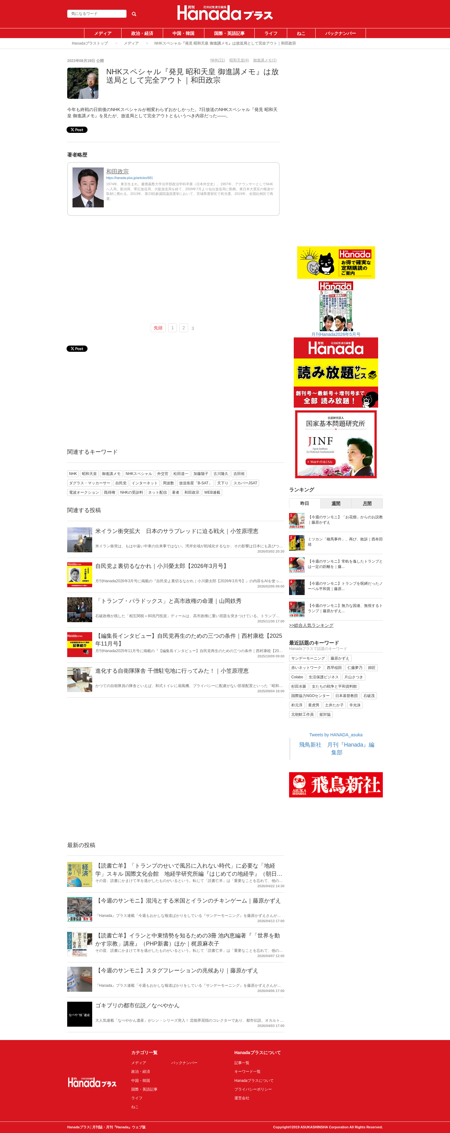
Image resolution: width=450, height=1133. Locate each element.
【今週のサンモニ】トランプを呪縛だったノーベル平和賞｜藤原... (345, 586)
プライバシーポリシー (253, 1089)
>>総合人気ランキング (311, 625)
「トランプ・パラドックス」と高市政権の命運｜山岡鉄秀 (168, 601)
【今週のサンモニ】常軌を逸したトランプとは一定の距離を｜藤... (345, 564)
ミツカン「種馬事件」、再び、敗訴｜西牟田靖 (345, 542)
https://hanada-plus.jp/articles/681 (129, 178)
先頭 (158, 327)
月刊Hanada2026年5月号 (336, 334)
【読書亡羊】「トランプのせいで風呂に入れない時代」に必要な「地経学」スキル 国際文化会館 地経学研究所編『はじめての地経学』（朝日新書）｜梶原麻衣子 (188, 874)
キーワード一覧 (247, 1071)
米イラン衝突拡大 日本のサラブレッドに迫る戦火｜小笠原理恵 (176, 531)
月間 (367, 503)
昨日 (304, 503)
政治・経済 (142, 33)
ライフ (271, 33)
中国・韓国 (183, 33)
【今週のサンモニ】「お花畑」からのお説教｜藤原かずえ (345, 520)
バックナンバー (340, 33)
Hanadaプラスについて (254, 1080)
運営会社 (241, 1098)
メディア (103, 33)
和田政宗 (117, 171)
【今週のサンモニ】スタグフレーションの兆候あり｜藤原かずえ (176, 970)
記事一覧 (241, 1063)
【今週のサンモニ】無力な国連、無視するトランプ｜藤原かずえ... (345, 608)
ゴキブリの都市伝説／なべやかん (137, 1005)
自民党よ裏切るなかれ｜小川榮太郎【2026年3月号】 (162, 566)
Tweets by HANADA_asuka (335, 734)
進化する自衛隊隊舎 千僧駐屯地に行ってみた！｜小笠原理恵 (172, 671)
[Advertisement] (173, 272)
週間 (336, 503)
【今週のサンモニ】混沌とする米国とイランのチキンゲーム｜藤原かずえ (188, 901)
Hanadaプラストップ (90, 43)
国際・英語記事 (229, 33)
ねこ (301, 33)
